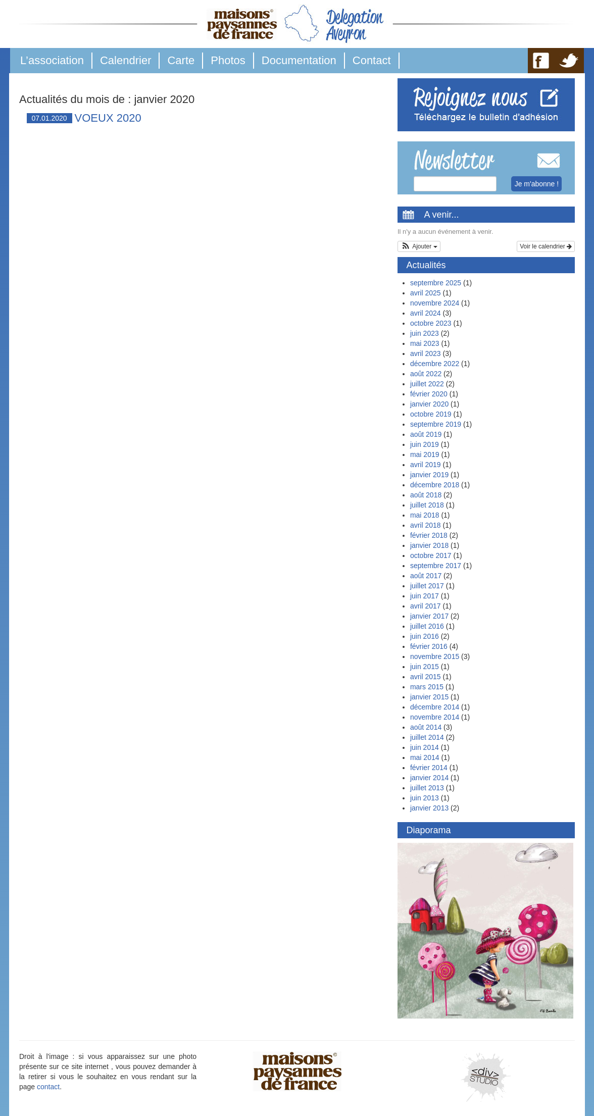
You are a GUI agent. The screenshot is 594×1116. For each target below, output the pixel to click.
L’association (52, 60)
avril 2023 (425, 353)
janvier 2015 (429, 697)
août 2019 (425, 434)
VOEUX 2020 (108, 118)
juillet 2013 (427, 788)
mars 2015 (426, 687)
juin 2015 (424, 667)
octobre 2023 (431, 323)
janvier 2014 (429, 778)
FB (541, 61)
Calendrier (126, 60)
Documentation (299, 60)
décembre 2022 (434, 364)
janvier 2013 (429, 808)
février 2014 (429, 768)
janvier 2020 (429, 404)
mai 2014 (424, 757)
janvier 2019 (429, 475)
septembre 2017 (435, 566)
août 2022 (425, 374)
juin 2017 (424, 596)
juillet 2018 (427, 505)
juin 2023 (424, 333)
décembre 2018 (434, 485)
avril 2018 (425, 525)
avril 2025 (425, 293)
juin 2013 (424, 798)
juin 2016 (424, 636)
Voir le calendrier (546, 246)
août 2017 (425, 576)
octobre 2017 (431, 555)
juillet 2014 (427, 737)
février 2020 (429, 394)
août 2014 (425, 727)
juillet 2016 (427, 626)
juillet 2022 (427, 384)
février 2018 (429, 535)
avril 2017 (425, 606)
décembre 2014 (434, 707)
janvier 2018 (429, 545)
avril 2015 (425, 677)
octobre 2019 (431, 414)
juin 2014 (424, 747)
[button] (419, 246)
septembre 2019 (435, 424)
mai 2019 (424, 454)
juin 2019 (424, 444)
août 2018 (425, 495)
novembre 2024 (434, 303)
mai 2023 (424, 343)
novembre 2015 (434, 656)
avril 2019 (425, 465)
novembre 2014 (434, 717)
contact (48, 1087)
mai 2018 (424, 515)
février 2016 (429, 646)
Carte (180, 60)
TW (569, 61)
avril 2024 (425, 313)
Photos (228, 60)
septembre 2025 (435, 283)
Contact (372, 60)
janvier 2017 (429, 616)
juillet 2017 (427, 586)
